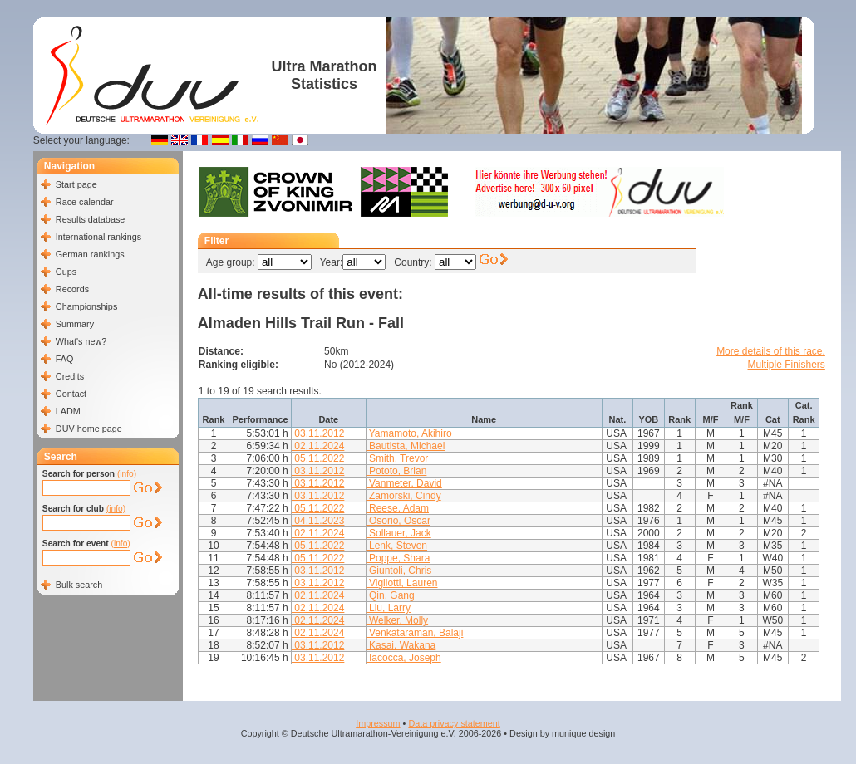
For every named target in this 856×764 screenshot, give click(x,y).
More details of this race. (770, 351)
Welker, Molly (397, 620)
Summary (75, 324)
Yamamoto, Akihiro (409, 433)
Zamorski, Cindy (404, 496)
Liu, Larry (389, 608)
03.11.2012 (318, 433)
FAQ (65, 359)
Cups (66, 272)
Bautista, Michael (406, 446)
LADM (68, 411)
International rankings (98, 237)
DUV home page (89, 428)
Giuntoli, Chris (399, 570)
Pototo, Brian (397, 471)
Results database (90, 219)
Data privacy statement (453, 723)
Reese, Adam (398, 508)
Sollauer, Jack (399, 533)
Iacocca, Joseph (404, 658)
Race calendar (85, 202)
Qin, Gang (391, 595)
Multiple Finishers (785, 364)
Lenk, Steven (397, 545)
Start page (76, 184)
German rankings (90, 254)
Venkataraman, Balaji (415, 633)
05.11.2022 (318, 458)
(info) (126, 473)
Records (72, 289)
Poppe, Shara (398, 558)
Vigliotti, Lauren (402, 583)
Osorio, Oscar (398, 520)
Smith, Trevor (398, 458)
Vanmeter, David (404, 483)
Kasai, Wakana (401, 645)
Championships (86, 306)
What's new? (81, 341)
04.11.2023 (318, 520)
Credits (70, 376)
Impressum (378, 723)
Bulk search (79, 585)
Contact (71, 394)
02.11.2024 (318, 446)
